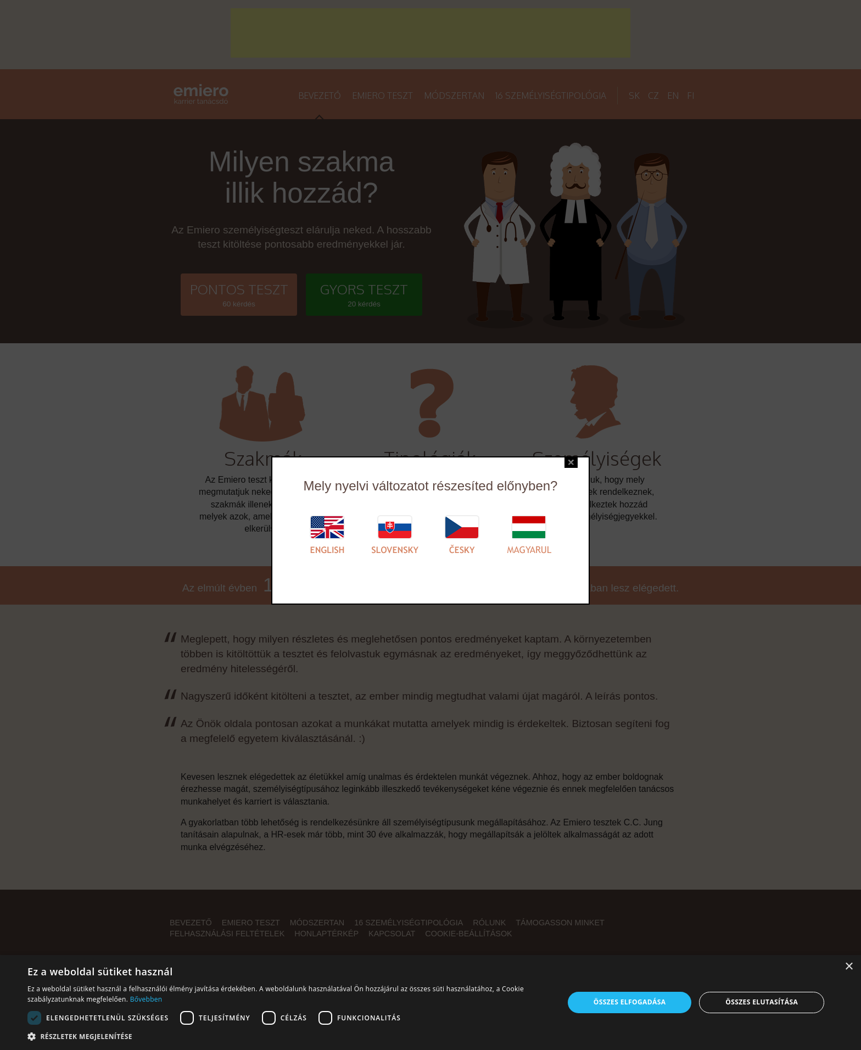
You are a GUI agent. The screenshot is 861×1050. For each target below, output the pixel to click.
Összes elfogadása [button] (630, 1002)
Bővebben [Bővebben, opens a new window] (146, 999)
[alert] (430, 1002)
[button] (287, 1036)
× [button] (849, 967)
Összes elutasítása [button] (761, 1002)
